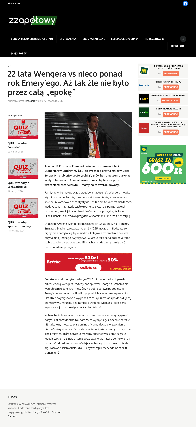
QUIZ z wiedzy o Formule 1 (18, 145)
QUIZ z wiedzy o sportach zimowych (20, 224)
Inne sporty (18, 53)
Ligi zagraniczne (94, 38)
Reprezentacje (154, 38)
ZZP (10, 66)
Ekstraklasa (68, 38)
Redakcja (30, 100)
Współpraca (14, 3)
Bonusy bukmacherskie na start (32, 38)
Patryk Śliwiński (41, 412)
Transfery (177, 45)
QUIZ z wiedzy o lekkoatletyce (18, 184)
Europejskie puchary (125, 38)
